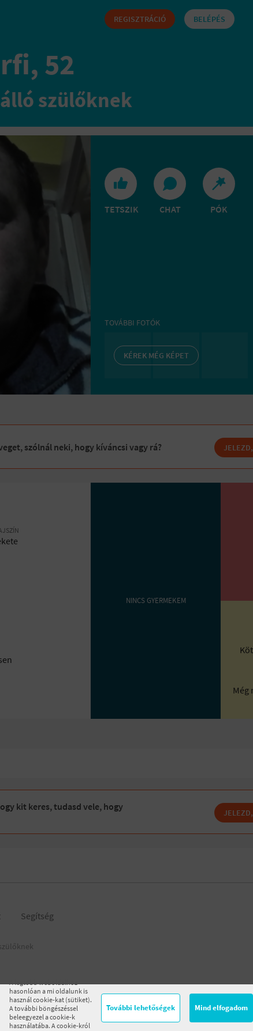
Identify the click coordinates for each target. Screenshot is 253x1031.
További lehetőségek (140, 1008)
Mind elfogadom (221, 1008)
